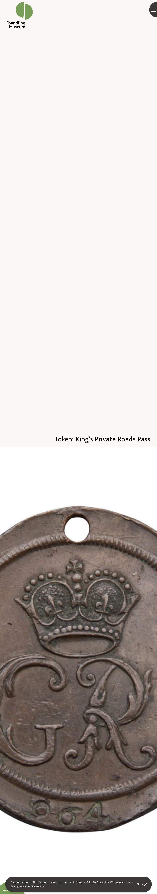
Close (142, 884)
